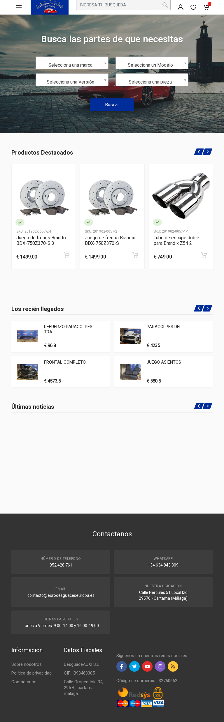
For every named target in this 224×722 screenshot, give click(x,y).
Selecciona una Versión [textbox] (70, 82)
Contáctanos (23, 681)
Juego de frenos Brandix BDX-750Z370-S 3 (41, 240)
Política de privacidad (31, 673)
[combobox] (72, 62)
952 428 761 (61, 565)
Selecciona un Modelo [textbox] (150, 65)
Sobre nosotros (26, 664)
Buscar (112, 104)
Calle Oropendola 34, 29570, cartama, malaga (83, 687)
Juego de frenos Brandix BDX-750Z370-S (110, 240)
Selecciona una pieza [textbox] (150, 82)
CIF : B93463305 (79, 673)
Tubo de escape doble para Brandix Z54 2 (176, 240)
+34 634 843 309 (163, 565)
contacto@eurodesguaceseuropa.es (60, 595)
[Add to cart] (66, 255)
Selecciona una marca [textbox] (70, 65)
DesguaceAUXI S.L (81, 664)
